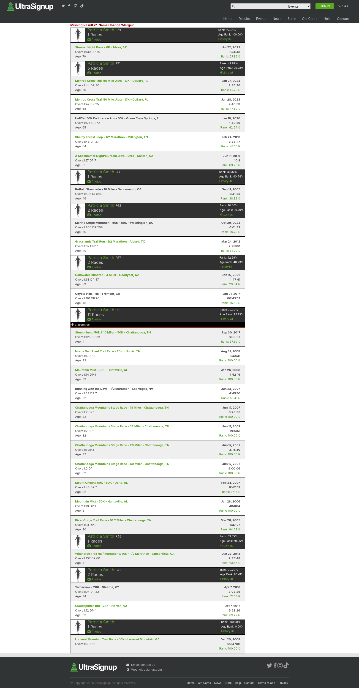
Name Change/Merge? (116, 25)
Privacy (283, 683)
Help (327, 19)
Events (261, 19)
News (277, 19)
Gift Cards (309, 19)
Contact (343, 19)
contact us (147, 664)
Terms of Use (266, 683)
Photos (94, 39)
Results (244, 19)
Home (227, 19)
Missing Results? (83, 25)
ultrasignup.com (150, 669)
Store (292, 19)
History (224, 39)
